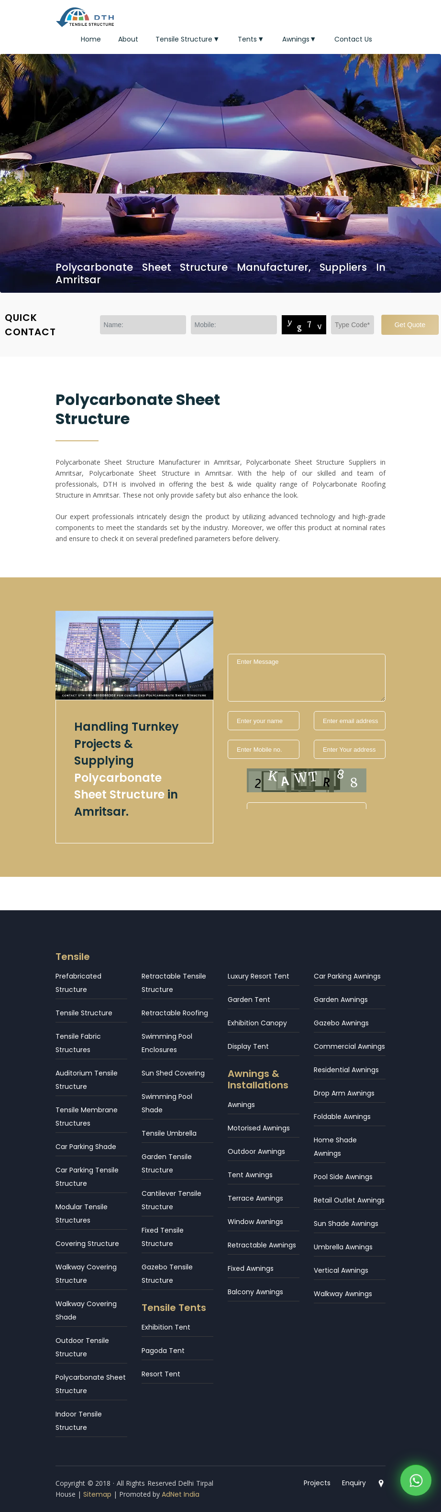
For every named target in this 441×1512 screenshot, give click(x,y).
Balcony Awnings (255, 1292)
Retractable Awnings (262, 1245)
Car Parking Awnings (347, 976)
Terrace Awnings (255, 1198)
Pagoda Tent (163, 1350)
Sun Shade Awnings (346, 1223)
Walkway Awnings (343, 1294)
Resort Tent (161, 1374)
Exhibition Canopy (257, 1023)
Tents (251, 39)
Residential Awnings (346, 1070)
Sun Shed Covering (173, 1073)
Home (91, 39)
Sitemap (97, 1494)
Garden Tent (249, 999)
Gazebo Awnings (341, 1023)
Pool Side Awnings (343, 1177)
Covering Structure (87, 1243)
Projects (317, 1483)
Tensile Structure (187, 39)
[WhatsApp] (415, 1482)
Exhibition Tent (166, 1327)
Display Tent (248, 1046)
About (128, 39)
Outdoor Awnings (256, 1151)
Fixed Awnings (251, 1268)
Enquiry (354, 1483)
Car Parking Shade (85, 1146)
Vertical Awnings (341, 1270)
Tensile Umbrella (169, 1133)
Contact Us (353, 39)
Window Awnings (255, 1221)
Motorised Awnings (259, 1128)
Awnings (300, 39)
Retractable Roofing (175, 1013)
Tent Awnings (250, 1175)
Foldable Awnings (342, 1116)
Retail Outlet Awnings (349, 1200)
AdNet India (180, 1494)
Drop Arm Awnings (344, 1093)
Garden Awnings (341, 999)
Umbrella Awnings (343, 1247)
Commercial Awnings (349, 1046)
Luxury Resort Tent (258, 976)
